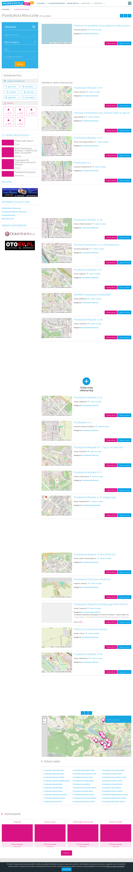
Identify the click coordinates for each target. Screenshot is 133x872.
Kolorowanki (12, 814)
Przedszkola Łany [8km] (81, 784)
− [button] (45, 722)
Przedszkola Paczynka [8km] (83, 781)
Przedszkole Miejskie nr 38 (88, 319)
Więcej (66, 853)
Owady (17, 821)
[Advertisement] (86, 64)
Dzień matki (115, 821)
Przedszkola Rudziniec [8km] (83, 794)
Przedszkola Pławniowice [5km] (55, 794)
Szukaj (20, 64)
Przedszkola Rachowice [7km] (84, 770)
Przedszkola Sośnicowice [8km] (84, 798)
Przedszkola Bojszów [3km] (53, 774)
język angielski (30, 97)
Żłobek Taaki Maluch (24, 140)
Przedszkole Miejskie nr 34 (88, 219)
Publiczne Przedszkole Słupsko (90, 629)
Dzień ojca (50, 821)
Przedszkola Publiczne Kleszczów (14, 212)
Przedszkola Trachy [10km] (112, 774)
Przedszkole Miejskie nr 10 (88, 397)
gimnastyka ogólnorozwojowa (30, 87)
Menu (129, 3)
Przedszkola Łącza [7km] (52, 801)
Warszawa (18, 156)
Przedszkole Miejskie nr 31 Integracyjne (95, 497)
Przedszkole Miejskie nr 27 (88, 269)
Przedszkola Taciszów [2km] (53, 770)
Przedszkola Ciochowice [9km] (113, 770)
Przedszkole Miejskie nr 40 (88, 654)
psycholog (30, 92)
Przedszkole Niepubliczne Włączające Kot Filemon (101, 604)
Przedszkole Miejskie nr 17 (88, 472)
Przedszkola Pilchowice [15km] (113, 801)
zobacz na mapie (96, 30)
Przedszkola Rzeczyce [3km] (53, 777)
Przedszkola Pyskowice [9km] (84, 801)
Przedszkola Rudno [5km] (53, 791)
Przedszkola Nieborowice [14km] (114, 798)
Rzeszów (17, 168)
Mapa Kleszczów (8, 218)
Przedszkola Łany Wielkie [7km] (84, 774)
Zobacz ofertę (110, 43)
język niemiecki (13, 87)
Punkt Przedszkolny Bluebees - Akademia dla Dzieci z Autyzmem (26, 150)
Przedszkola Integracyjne (91, 505)
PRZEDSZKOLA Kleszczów (11, 208)
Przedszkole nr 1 (83, 162)
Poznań (17, 144)
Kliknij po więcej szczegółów (115, 866)
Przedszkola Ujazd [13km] (111, 788)
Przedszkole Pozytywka (25, 172)
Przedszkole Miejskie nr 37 (88, 137)
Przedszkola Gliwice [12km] (112, 781)
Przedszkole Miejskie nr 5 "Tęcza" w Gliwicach (98, 447)
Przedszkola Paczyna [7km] (83, 777)
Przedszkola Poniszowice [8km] (84, 788)
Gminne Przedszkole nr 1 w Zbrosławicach (96, 244)
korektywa (12, 92)
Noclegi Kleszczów (8, 215)
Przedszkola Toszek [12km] (112, 784)
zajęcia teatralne (13, 97)
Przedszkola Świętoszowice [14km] (115, 794)
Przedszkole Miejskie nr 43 (88, 87)
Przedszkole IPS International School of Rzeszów (25, 162)
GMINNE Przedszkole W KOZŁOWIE (92, 294)
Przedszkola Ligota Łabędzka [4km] (56, 781)
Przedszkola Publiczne (90, 33)
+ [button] (45, 718)
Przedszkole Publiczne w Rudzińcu (92, 579)
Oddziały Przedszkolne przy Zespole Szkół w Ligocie (102, 112)
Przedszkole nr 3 (83, 422)
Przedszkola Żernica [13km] (112, 791)
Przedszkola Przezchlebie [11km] (114, 777)
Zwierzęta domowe (83, 821)
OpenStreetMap (60, 43)
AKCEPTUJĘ (66, 869)
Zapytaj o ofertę (124, 43)
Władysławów (19, 175)
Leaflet (52, 43)
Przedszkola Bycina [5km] (52, 784)
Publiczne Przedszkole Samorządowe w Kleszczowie (102, 25)
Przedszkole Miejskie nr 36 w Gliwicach (95, 554)
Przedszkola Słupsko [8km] (83, 791)
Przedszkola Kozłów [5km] (53, 788)
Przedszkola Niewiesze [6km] (54, 798)
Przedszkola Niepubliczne (91, 612)
